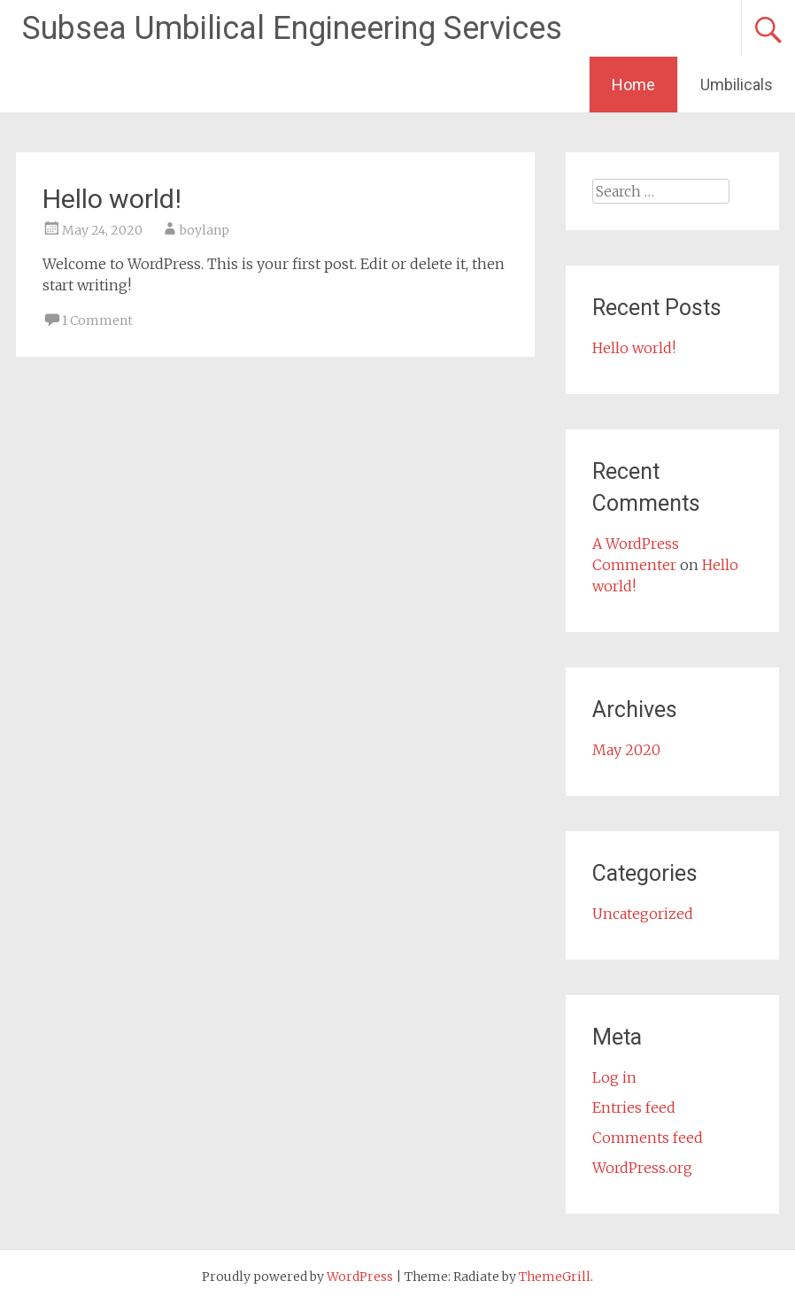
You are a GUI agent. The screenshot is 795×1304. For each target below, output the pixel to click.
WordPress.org (642, 1168)
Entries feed (633, 1107)
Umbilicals (736, 84)
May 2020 (626, 750)
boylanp (204, 230)
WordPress (360, 1277)
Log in (614, 1077)
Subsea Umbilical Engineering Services (292, 28)
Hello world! (111, 198)
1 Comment (97, 320)
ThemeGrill (554, 1277)
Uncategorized (642, 913)
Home (633, 84)
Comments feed (647, 1137)
